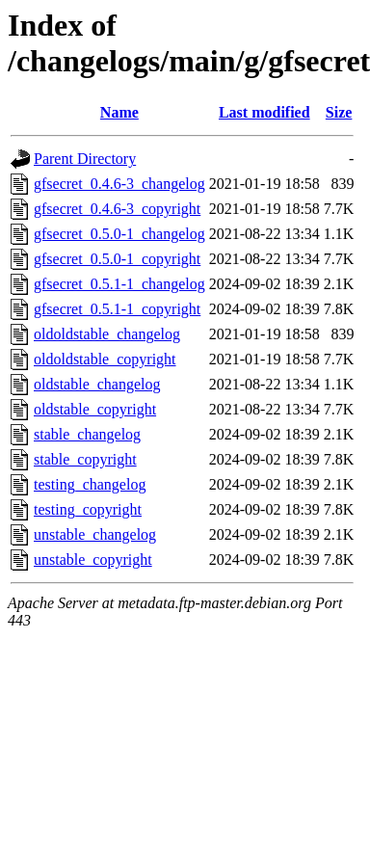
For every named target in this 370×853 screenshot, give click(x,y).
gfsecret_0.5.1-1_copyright (117, 309)
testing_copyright (88, 509)
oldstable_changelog (97, 384)
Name (119, 112)
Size (339, 112)
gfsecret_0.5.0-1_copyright (117, 259)
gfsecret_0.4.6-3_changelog (119, 183)
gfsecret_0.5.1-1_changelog (119, 284)
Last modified (264, 112)
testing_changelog (89, 484)
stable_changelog (87, 434)
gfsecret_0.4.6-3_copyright (117, 208)
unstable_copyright (93, 559)
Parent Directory (85, 158)
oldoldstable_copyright (105, 359)
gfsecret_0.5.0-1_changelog (119, 234)
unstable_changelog (95, 534)
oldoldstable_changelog (107, 334)
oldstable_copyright (95, 409)
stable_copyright (85, 459)
